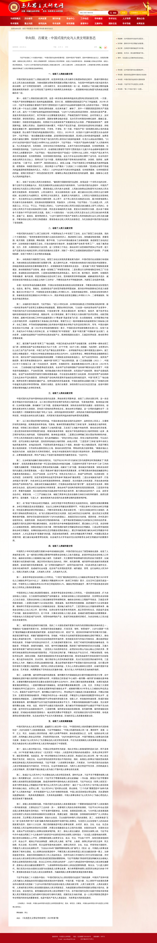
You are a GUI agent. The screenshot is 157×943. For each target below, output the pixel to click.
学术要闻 (14, 23)
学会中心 (70, 18)
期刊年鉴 (56, 18)
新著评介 (85, 23)
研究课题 (70, 23)
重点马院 (28, 23)
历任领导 (28, 18)
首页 (123, 13)
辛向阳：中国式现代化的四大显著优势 (131, 79)
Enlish (144, 13)
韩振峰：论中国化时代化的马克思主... (131, 39)
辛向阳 (36, 28)
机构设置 (42, 18)
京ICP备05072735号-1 (87, 939)
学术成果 (56, 23)
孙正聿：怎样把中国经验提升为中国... (131, 48)
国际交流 (113, 23)
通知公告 (141, 18)
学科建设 (99, 18)
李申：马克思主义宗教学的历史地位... (131, 58)
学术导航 (127, 23)
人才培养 (127, 18)
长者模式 (134, 13)
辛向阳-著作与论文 (46, 28)
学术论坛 (113, 18)
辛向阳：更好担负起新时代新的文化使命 (132, 75)
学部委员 (30, 28)
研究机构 (42, 23)
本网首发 (141, 23)
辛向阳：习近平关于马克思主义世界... (131, 84)
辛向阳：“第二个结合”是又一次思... (130, 89)
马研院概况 (15, 18)
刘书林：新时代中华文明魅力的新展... (131, 43)
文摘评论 (99, 23)
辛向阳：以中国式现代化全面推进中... (131, 70)
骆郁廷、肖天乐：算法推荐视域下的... (131, 53)
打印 (66, 47)
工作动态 (85, 18)
